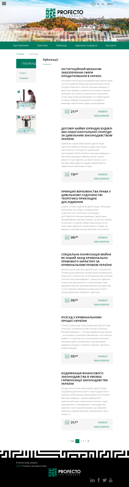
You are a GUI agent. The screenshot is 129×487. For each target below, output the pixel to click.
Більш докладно (101, 115)
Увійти (110, 4)
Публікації (61, 45)
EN (98, 4)
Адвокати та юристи (86, 45)
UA (93, 4)
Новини (24, 78)
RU (103, 4)
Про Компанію (21, 45)
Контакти (111, 45)
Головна (20, 54)
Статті (23, 73)
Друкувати (102, 111)
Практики (42, 45)
